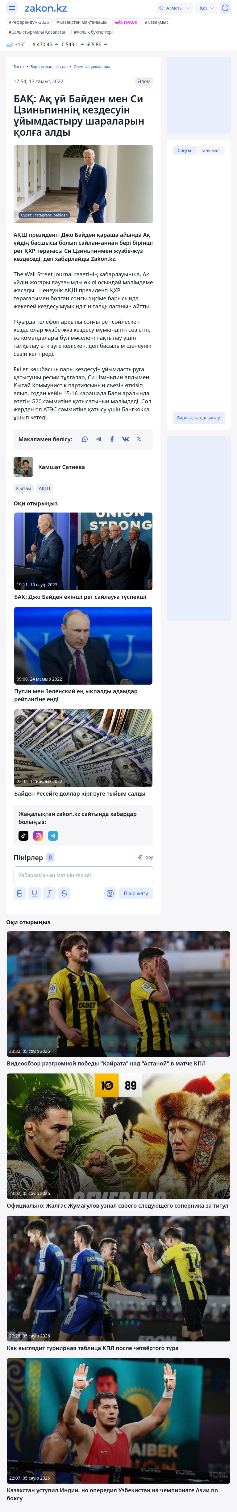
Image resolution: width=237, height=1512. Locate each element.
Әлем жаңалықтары (92, 66)
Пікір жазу (136, 893)
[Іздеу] (225, 8)
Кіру (148, 857)
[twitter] (139, 439)
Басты (19, 66)
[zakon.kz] (46, 8)
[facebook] (112, 439)
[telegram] (98, 439)
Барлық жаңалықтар (49, 66)
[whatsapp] (84, 439)
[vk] (125, 439)
